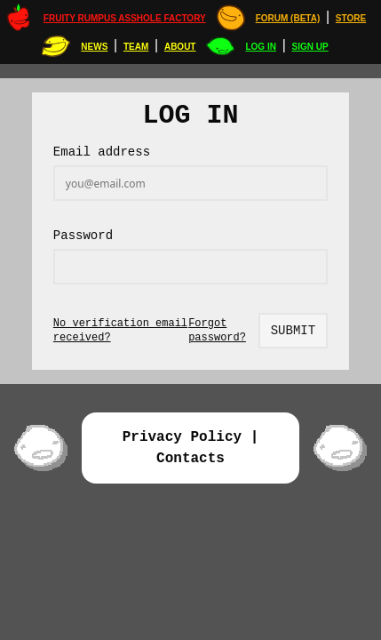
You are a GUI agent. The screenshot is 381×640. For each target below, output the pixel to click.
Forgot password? (217, 330)
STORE (351, 18)
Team (135, 47)
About (180, 47)
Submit (293, 331)
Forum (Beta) (288, 18)
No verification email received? (120, 330)
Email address (101, 152)
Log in (260, 47)
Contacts (190, 459)
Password (83, 235)
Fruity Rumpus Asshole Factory (125, 18)
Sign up (310, 47)
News (94, 47)
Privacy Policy (182, 437)
